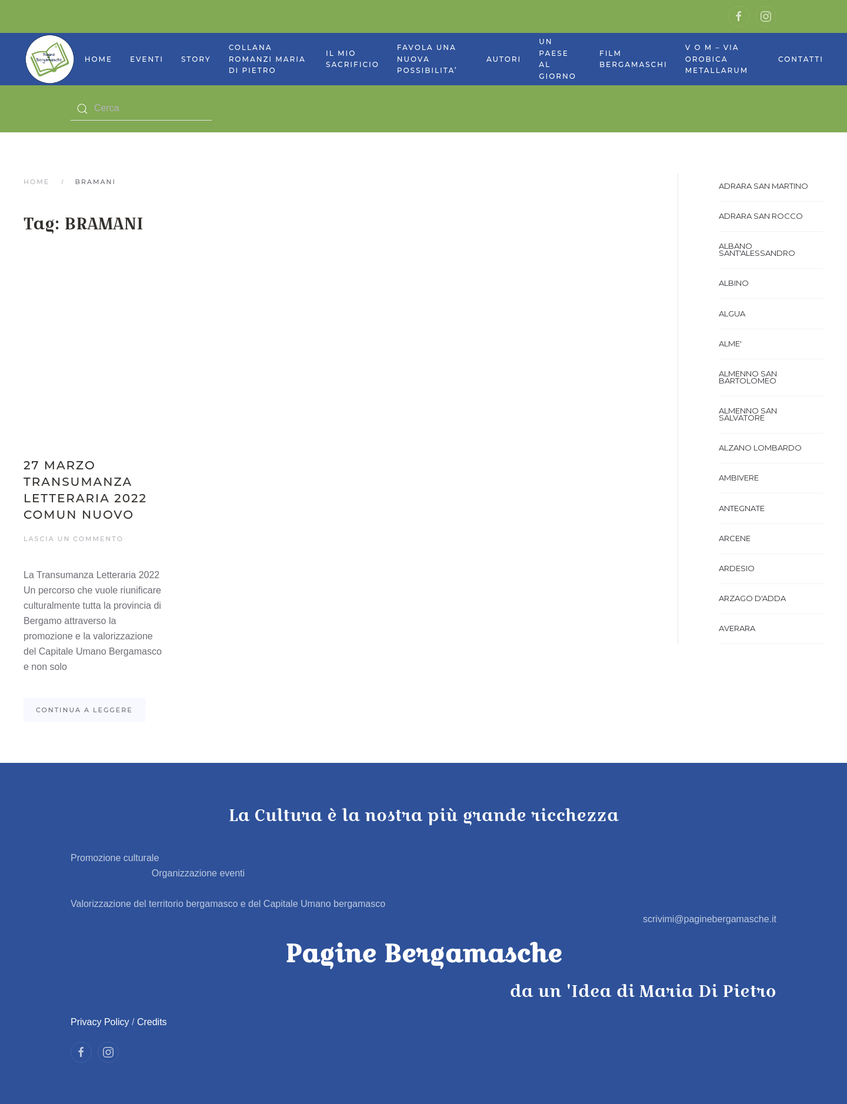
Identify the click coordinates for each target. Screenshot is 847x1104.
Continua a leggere (84, 710)
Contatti (800, 59)
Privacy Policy (100, 1022)
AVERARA (737, 628)
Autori (503, 59)
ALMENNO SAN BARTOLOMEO (748, 377)
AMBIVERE (739, 477)
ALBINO (734, 283)
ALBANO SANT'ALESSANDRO (757, 249)
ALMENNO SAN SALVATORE (748, 414)
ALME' (730, 343)
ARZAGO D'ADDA (752, 598)
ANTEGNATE (742, 508)
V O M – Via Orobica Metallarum (717, 59)
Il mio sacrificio (352, 59)
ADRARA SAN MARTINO (763, 186)
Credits (152, 1022)
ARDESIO (737, 568)
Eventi (147, 59)
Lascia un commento (74, 539)
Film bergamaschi (633, 59)
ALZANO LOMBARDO (760, 447)
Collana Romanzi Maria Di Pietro (267, 59)
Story (196, 59)
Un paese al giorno (557, 59)
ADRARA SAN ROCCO (761, 216)
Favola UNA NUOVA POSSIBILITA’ (427, 59)
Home (98, 59)
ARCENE (735, 538)
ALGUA (732, 313)
